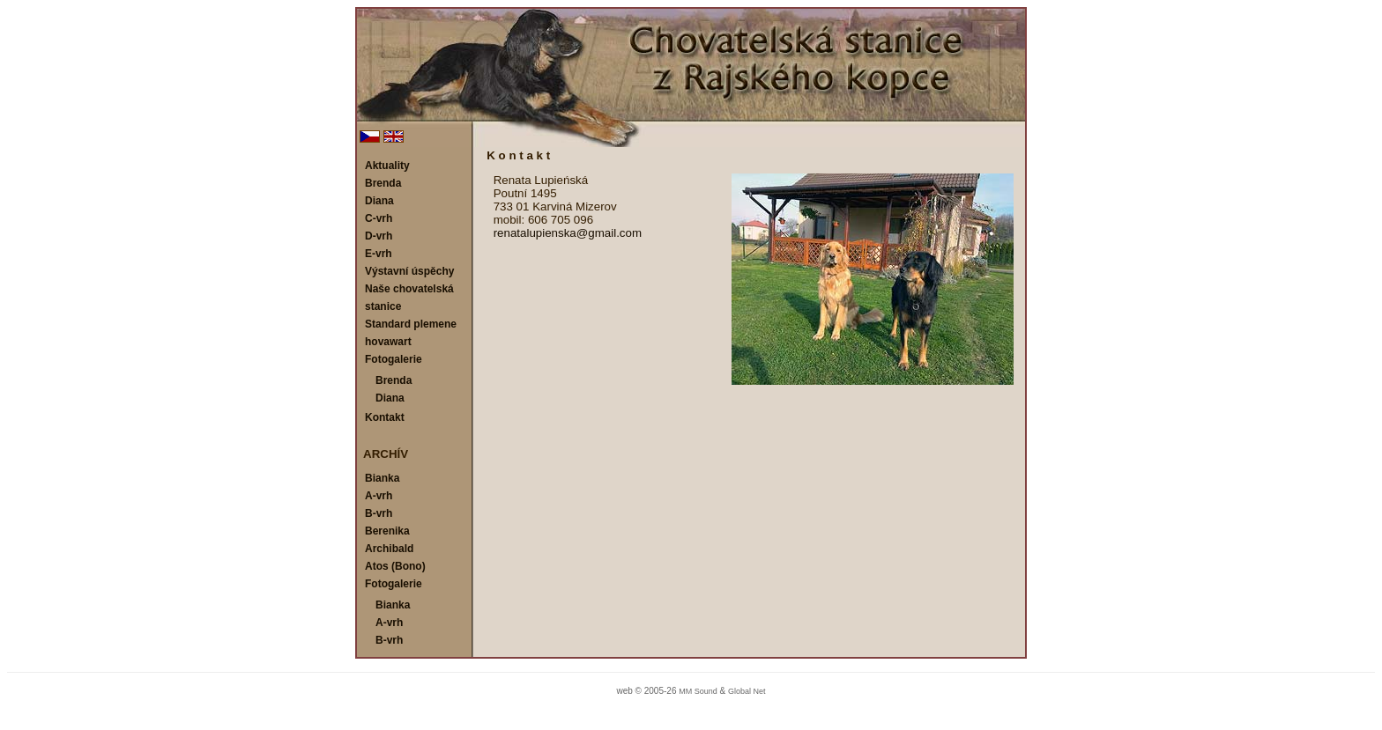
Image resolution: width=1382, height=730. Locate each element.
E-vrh (378, 253)
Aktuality (387, 165)
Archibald (389, 548)
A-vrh (378, 496)
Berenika (387, 531)
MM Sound (698, 691)
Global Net (747, 691)
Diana (379, 201)
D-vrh (378, 236)
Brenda (383, 183)
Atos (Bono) (395, 566)
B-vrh (378, 513)
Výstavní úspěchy (409, 271)
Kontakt (385, 417)
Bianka (382, 478)
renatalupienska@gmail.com (568, 233)
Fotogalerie (393, 359)
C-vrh (378, 218)
